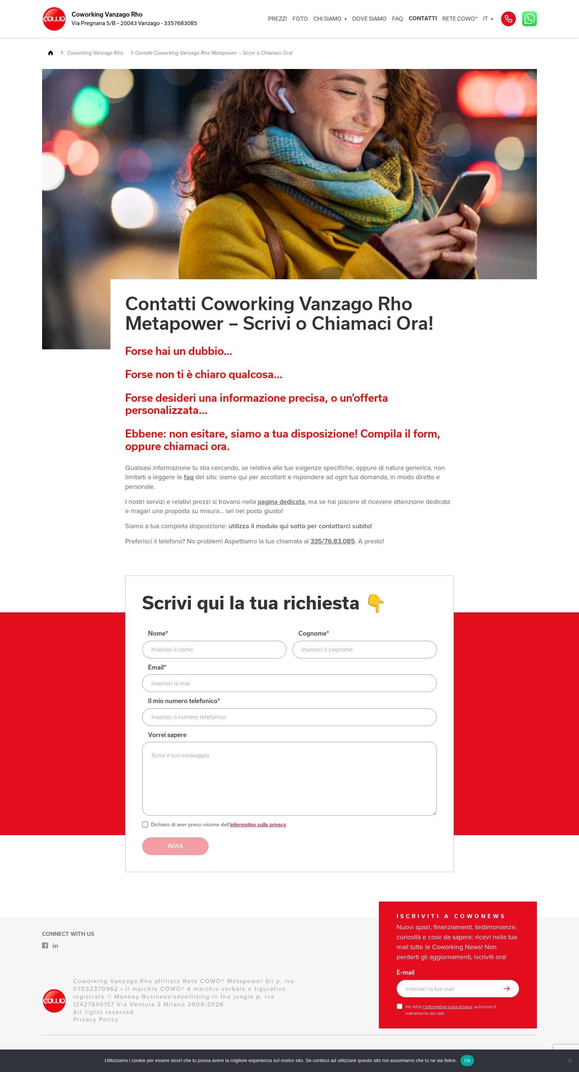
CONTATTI (423, 18)
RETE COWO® (459, 18)
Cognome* (313, 633)
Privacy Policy (96, 1019)
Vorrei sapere (167, 735)
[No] (569, 1060)
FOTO (300, 18)
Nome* (158, 633)
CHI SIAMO (328, 18)
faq (188, 477)
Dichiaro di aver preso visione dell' (218, 825)
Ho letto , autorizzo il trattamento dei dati (450, 1010)
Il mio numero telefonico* (184, 701)
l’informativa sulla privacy (447, 1006)
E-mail (405, 972)
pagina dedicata (281, 501)
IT (485, 18)
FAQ (397, 18)
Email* (157, 667)
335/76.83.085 (333, 541)
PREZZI (277, 18)
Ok (467, 1060)
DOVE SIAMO (369, 18)
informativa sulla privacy (258, 825)
